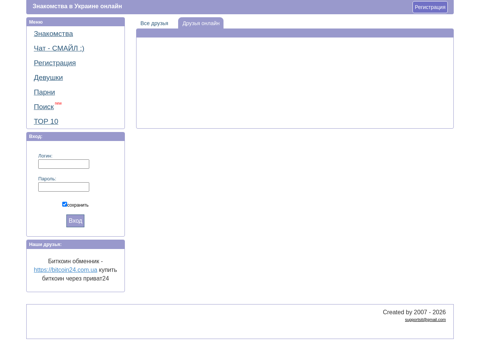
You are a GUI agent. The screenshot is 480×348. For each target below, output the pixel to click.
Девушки (48, 77)
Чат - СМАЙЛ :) (59, 48)
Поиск (48, 106)
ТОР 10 (46, 121)
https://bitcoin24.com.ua (65, 270)
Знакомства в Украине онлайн (77, 6)
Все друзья (152, 21)
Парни (44, 92)
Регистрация (430, 7)
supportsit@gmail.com (425, 319)
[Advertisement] (294, 60)
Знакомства (53, 34)
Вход (75, 221)
